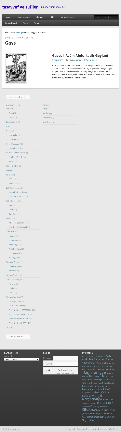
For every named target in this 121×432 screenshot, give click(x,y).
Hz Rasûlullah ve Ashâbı (15, 153)
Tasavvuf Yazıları (13, 297)
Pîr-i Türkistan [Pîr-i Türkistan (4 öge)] (104, 402)
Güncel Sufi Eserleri (17, 192)
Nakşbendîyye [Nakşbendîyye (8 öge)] (92, 399)
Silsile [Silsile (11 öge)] (87, 409)
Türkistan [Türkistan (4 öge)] (110, 410)
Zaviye (11, 293)
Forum (36, 23)
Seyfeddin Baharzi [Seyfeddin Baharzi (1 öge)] (102, 407)
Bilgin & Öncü (11, 122)
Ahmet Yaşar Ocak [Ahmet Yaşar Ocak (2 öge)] (98, 363)
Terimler (12, 139)
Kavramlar (13, 135)
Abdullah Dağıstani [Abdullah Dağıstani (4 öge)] (93, 359)
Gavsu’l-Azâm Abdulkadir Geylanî (80, 56)
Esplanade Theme (84, 429)
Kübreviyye (13, 240)
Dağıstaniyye (17, 253)
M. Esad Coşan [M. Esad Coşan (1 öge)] (96, 383)
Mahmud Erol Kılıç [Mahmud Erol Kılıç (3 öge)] (91, 386)
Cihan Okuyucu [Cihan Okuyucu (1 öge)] (101, 369)
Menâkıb (12, 271)
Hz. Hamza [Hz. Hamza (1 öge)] (110, 380)
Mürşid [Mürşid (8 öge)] (97, 396)
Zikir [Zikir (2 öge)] (104, 413)
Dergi (11, 113)
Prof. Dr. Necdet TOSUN (19, 319)
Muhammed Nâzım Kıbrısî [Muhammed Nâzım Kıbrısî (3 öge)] (96, 389)
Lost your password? (65, 373)
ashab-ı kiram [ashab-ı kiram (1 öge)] (90, 366)
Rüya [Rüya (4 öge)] (93, 406)
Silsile (11, 288)
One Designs (99, 429)
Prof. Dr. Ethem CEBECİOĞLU (21, 310)
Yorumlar (48, 118)
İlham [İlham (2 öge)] (89, 417)
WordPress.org (49, 122)
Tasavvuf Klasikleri (16, 197)
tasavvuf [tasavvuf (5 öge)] (97, 410)
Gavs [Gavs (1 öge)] (104, 380)
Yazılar (47, 113)
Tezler (11, 117)
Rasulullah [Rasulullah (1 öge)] (86, 407)
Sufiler (51, 17)
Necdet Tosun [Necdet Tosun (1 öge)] (108, 400)
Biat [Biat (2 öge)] (84, 369)
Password (47, 364)
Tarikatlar (10, 232)
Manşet (8, 17)
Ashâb (11, 161)
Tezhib (25, 23)
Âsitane (12, 284)
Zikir (11, 214)
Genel (78, 60)
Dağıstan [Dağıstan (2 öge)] (111, 369)
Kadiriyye (13, 236)
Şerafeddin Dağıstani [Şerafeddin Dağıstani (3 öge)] (103, 416)
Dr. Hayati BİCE (15, 301)
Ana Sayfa (20, 32)
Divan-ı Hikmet (11, 23)
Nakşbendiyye (15, 249)
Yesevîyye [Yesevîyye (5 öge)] (96, 413)
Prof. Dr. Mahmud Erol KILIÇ (20, 314)
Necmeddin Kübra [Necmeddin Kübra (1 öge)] (88, 403)
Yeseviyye (13, 258)
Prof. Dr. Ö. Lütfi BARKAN (19, 323)
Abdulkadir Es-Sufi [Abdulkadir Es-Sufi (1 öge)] (88, 356)
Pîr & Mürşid (86, 60)
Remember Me (67, 370)
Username (47, 358)
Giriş (45, 109)
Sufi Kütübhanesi (67, 17)
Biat (10, 205)
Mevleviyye (13, 245)
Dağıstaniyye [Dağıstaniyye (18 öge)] (94, 372)
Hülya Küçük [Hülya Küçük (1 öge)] (86, 383)
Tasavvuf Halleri (12, 275)
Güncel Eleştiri (15, 148)
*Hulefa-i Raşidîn (16, 157)
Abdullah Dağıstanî (17, 223)
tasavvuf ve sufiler (20, 7)
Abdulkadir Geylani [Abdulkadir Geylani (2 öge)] (104, 356)
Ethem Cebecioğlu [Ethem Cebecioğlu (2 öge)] (94, 380)
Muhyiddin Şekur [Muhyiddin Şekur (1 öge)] (88, 393)
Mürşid (12, 183)
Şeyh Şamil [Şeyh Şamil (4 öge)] (89, 420)
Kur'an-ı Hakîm (12, 166)
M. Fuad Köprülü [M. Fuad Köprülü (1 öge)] (108, 383)
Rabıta (11, 210)
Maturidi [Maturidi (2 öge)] (105, 386)
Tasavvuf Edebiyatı (14, 262)
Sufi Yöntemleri (12, 201)
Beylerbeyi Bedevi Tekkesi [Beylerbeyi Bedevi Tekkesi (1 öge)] (105, 366)
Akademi (39, 17)
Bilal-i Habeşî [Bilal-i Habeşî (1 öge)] (90, 369)
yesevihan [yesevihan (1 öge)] (85, 414)
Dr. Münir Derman (16, 306)
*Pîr (10, 179)
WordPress (113, 429)
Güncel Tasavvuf (23, 17)
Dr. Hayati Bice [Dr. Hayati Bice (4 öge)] (98, 376)
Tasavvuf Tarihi (12, 280)
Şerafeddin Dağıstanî (18, 227)
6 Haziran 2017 (58, 60)
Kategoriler (8, 356)
